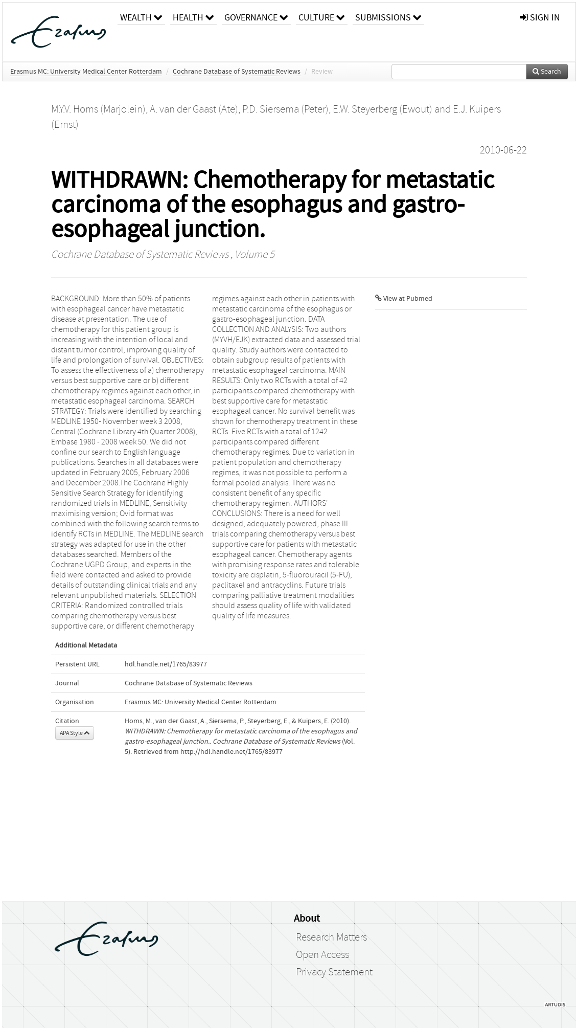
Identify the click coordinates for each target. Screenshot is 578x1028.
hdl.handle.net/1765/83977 (166, 664)
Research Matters (331, 937)
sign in (540, 17)
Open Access (322, 955)
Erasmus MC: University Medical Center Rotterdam (86, 72)
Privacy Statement (334, 972)
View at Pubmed (403, 299)
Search (547, 72)
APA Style (74, 732)
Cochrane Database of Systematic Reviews (236, 72)
